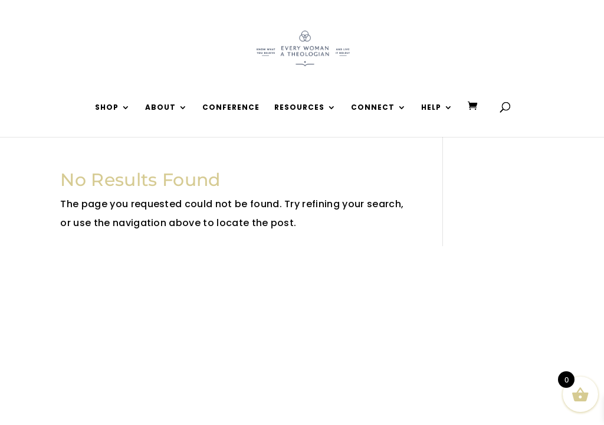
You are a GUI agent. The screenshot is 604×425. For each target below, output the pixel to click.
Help (431, 107)
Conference (231, 107)
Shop (107, 107)
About (160, 107)
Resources (299, 107)
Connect (373, 107)
